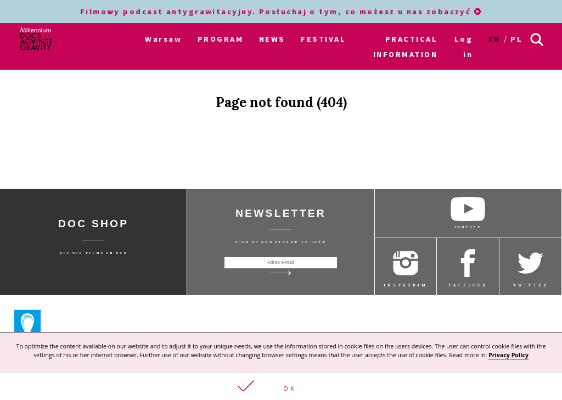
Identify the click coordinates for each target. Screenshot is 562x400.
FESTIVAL (323, 39)
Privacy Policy (508, 355)
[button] (281, 387)
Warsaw (163, 39)
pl (516, 39)
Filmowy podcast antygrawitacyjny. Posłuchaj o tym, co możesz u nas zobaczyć (281, 11)
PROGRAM (220, 39)
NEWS (272, 39)
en (494, 39)
